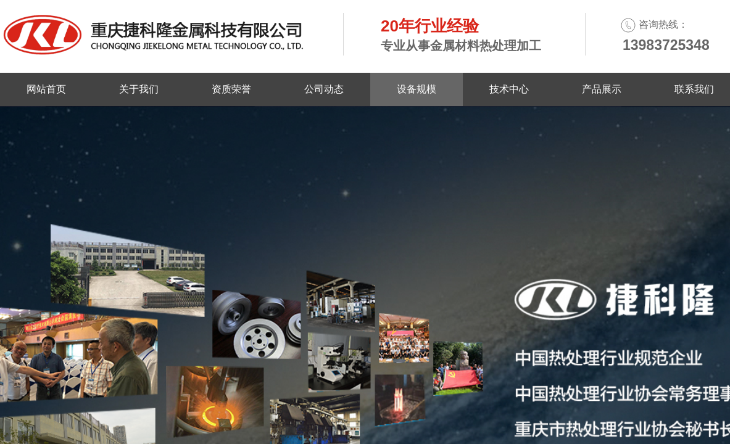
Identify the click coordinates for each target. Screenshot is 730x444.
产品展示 (601, 89)
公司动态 (324, 89)
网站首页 (46, 89)
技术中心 (509, 89)
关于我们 (139, 89)
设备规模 (416, 89)
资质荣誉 (231, 89)
